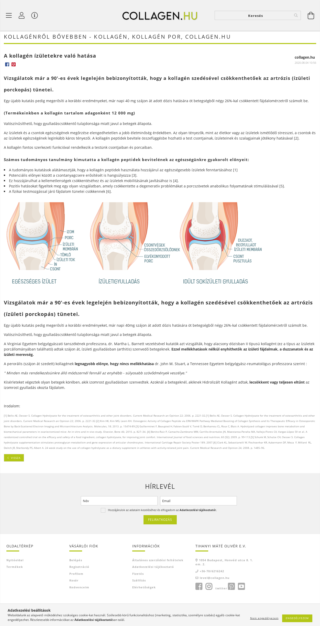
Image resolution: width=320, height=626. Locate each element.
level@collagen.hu (214, 579)
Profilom (76, 574)
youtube (241, 587)
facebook (198, 587)
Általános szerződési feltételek (157, 561)
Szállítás (139, 581)
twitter (221, 589)
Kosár (74, 581)
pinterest (231, 587)
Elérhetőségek (144, 588)
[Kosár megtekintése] (311, 15)
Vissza (15, 458)
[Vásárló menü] (34, 15)
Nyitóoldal (15, 561)
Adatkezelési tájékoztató (153, 568)
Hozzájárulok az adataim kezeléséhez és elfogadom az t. (162, 511)
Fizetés (138, 574)
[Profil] (22, 15)
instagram (208, 587)
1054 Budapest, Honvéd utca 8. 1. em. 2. (224, 563)
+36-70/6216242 (212, 572)
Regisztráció (79, 568)
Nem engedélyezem (264, 618)
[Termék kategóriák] (9, 15)
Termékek (14, 568)
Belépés (75, 561)
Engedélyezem (297, 618)
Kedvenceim (79, 588)
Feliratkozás (160, 520)
